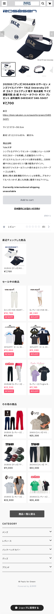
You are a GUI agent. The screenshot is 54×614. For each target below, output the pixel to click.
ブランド (6, 567)
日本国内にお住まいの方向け (27, 208)
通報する (47, 216)
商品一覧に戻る (27, 514)
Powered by (27, 586)
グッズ (5, 558)
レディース (7, 541)
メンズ (5, 532)
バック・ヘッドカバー (11, 550)
